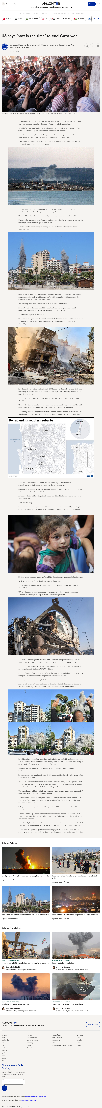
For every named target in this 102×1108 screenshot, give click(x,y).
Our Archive (30, 1048)
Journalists (79, 1040)
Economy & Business (59, 13)
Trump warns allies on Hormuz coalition (67, 1004)
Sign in (98, 4)
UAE (3, 1045)
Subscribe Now (93, 1024)
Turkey (3, 1038)
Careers (79, 1045)
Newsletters (9, 4)
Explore (71, 13)
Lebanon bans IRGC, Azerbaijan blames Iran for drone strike (25, 963)
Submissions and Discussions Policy (62, 1045)
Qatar (3, 1056)
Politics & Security (25, 13)
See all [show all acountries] (96, 19)
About (78, 1038)
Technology (46, 13)
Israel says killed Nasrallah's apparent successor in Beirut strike (74, 877)
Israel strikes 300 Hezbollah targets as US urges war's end (75, 914)
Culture (36, 13)
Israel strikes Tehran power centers (15, 1004)
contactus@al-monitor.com (28, 1100)
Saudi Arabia (5, 1040)
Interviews (80, 13)
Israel (3, 1048)
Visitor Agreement (57, 1038)
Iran (3, 1043)
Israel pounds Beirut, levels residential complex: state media (25, 876)
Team (78, 1043)
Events (16, 4)
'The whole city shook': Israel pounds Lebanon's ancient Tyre (26, 914)
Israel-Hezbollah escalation (63, 963)
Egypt (3, 1053)
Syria (3, 1061)
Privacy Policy (56, 1040)
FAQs (53, 1043)
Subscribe (91, 4)
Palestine (4, 1050)
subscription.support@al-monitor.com (35, 1097)
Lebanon (4, 1058)
